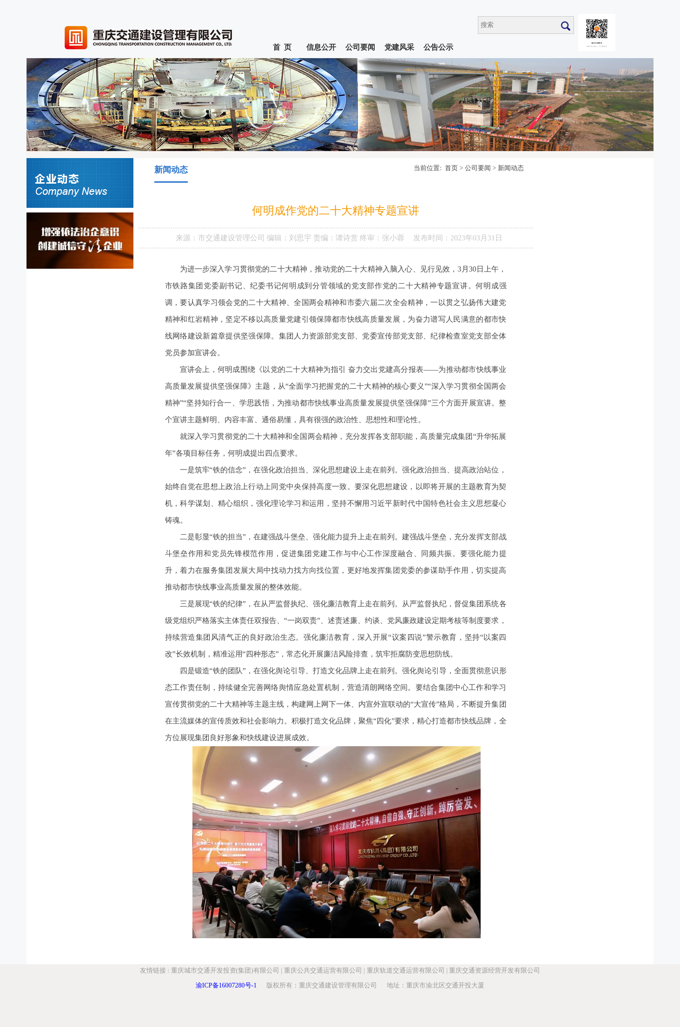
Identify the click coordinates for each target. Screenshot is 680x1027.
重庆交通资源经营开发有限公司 (494, 970)
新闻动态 (511, 168)
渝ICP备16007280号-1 (226, 985)
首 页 (282, 47)
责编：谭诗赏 (336, 238)
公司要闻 (360, 47)
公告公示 (438, 47)
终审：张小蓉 (382, 238)
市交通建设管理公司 (232, 238)
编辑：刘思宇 (290, 238)
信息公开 (321, 47)
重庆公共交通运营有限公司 (323, 970)
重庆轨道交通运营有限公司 (406, 970)
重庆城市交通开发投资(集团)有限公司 (225, 970)
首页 (451, 168)
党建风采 (399, 47)
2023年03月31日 (476, 238)
